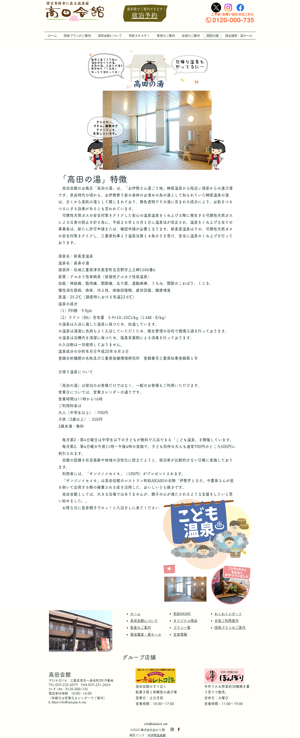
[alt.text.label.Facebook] (240, 8)
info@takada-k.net (72, 702)
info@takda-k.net (155, 724)
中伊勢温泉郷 (157, 735)
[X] (216, 8)
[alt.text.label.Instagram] (228, 8)
